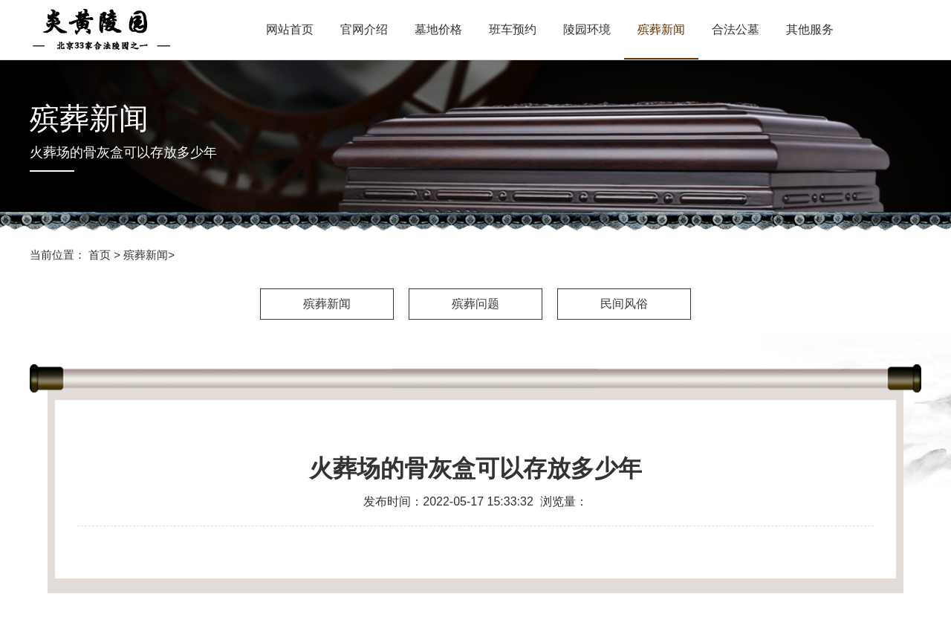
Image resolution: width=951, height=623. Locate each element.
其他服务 (810, 29)
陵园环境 (587, 29)
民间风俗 (624, 303)
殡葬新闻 (661, 29)
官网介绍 (364, 29)
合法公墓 (735, 29)
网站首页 (290, 29)
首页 (99, 254)
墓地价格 (438, 29)
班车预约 (512, 29)
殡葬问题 (475, 303)
